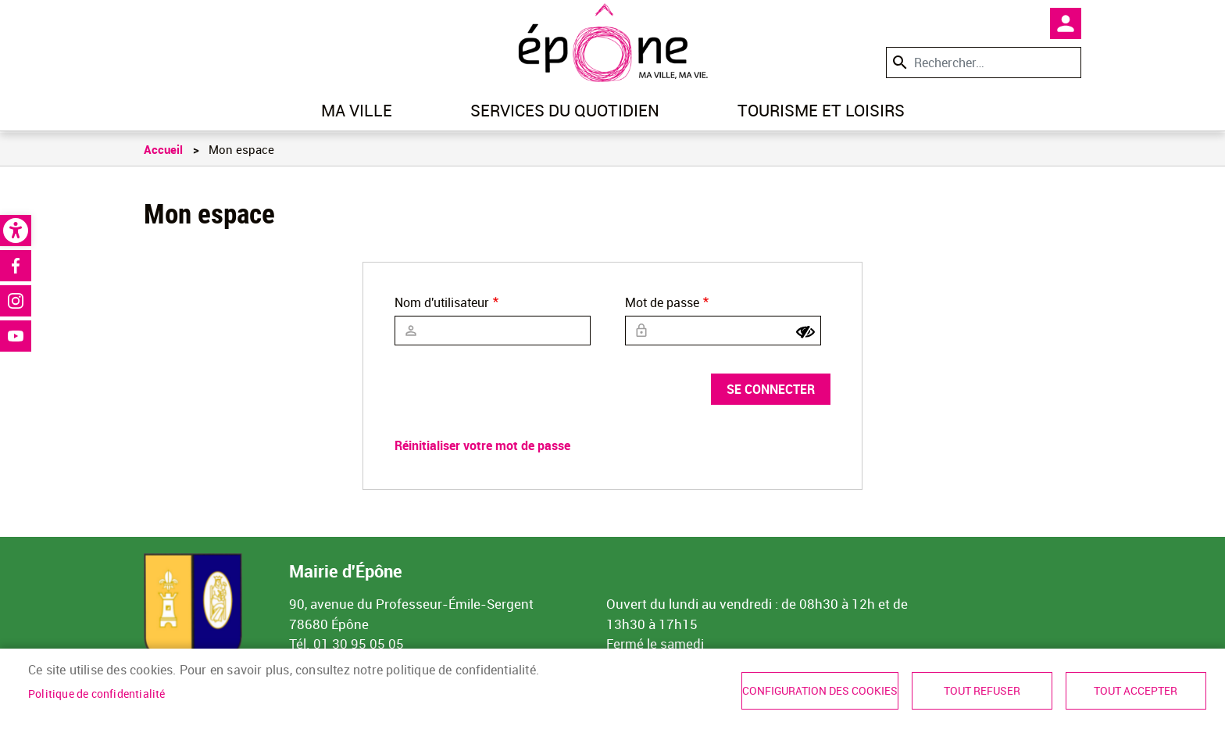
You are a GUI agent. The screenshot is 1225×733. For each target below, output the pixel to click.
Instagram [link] (15, 300)
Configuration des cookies (820, 691)
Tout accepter (1135, 691)
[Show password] (805, 332)
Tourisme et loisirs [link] (821, 110)
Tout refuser (982, 691)
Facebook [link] (15, 265)
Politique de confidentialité (97, 694)
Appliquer (898, 62)
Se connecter (771, 389)
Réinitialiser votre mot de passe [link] (482, 445)
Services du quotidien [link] (564, 110)
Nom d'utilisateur (442, 302)
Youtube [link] (15, 336)
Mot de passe (662, 302)
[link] (15, 230)
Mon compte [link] (1065, 23)
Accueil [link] (163, 149)
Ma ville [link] (356, 110)
